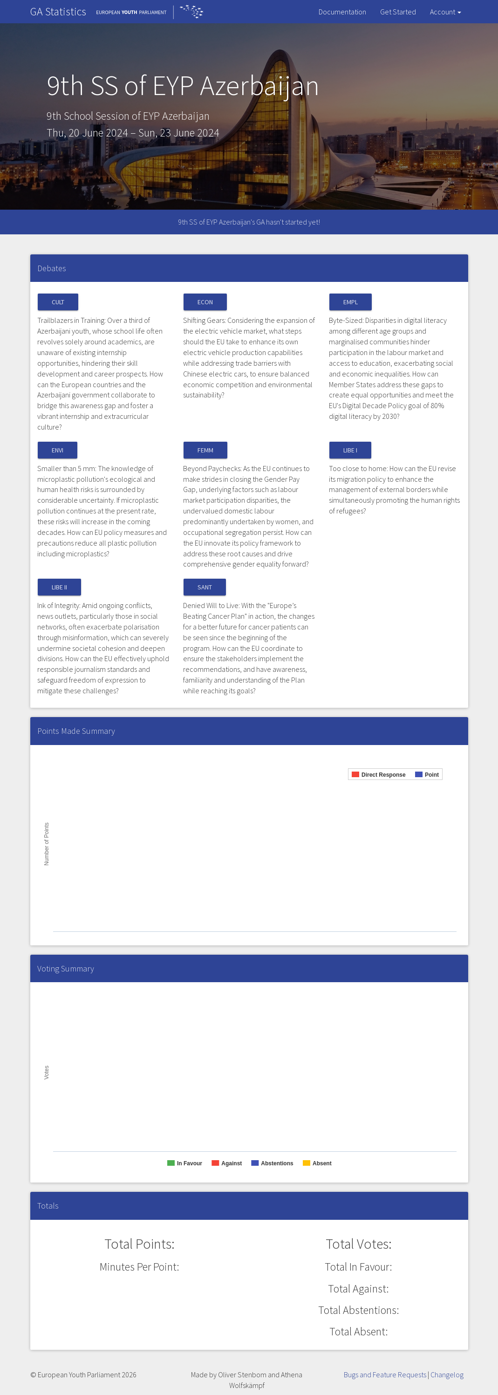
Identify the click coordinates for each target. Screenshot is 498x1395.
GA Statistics (58, 11)
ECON (205, 302)
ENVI (57, 450)
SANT (205, 587)
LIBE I (350, 450)
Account (445, 11)
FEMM (205, 450)
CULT (58, 302)
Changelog (447, 1374)
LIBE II (59, 587)
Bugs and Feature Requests (385, 1374)
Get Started (398, 11)
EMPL (350, 302)
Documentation (342, 11)
